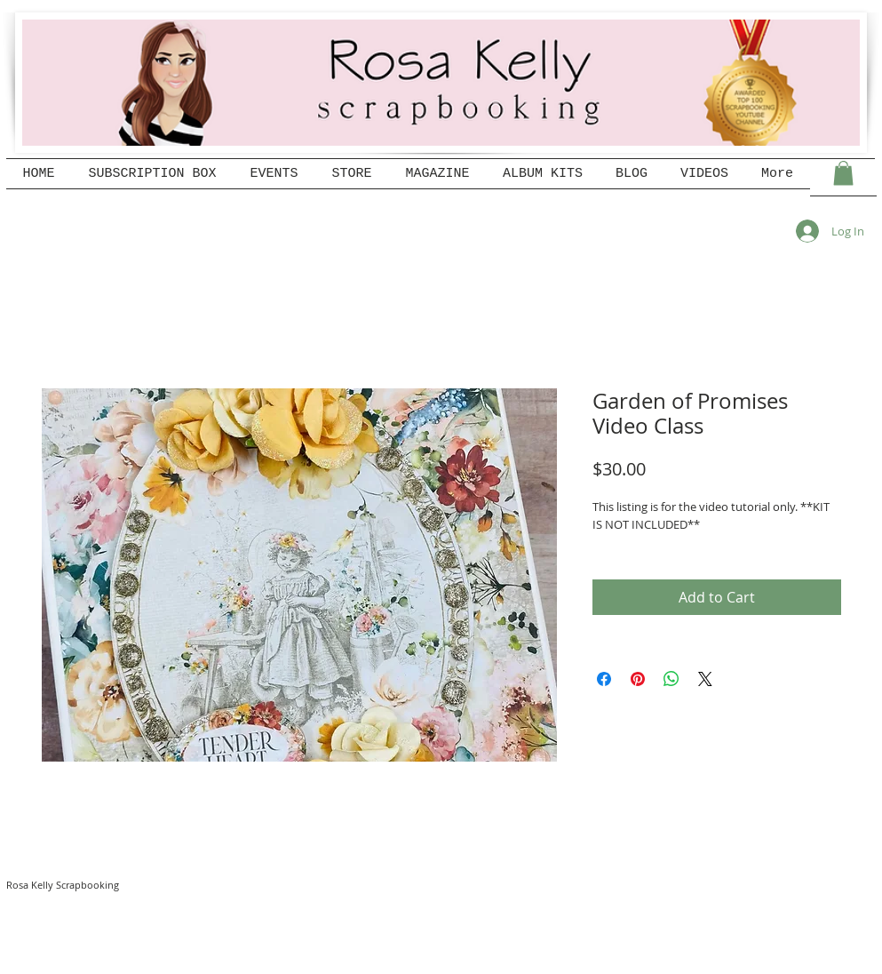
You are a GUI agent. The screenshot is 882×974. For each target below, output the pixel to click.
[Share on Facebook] (604, 679)
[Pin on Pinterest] (637, 679)
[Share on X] (705, 679)
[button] (843, 173)
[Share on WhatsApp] (671, 679)
